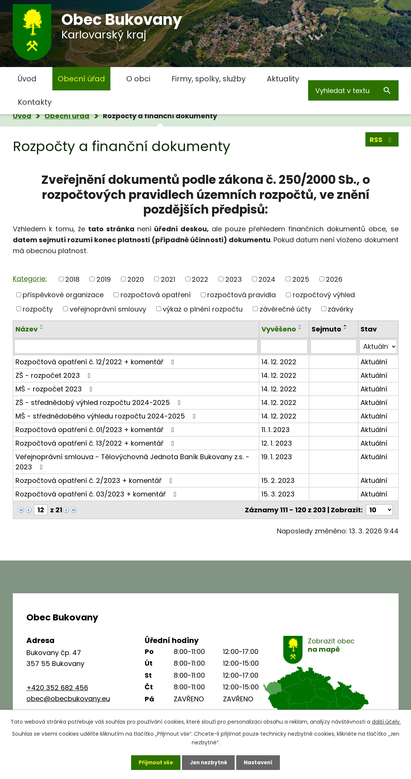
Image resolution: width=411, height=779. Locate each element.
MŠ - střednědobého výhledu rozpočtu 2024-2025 (107, 416)
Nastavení (261, 762)
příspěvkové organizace (63, 294)
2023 (233, 279)
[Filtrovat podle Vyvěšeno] (283, 346)
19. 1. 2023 (276, 456)
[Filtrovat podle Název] (136, 346)
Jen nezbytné (208, 762)
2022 (200, 279)
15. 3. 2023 (278, 494)
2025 (300, 279)
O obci (138, 78)
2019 (103, 279)
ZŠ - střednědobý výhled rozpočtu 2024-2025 (99, 402)
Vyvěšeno (278, 329)
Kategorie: (30, 278)
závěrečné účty (285, 308)
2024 (266, 279)
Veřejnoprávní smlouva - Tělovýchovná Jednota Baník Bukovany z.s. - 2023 (132, 462)
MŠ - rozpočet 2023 (55, 389)
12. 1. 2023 (276, 443)
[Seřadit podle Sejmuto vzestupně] (345, 325)
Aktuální (374, 362)
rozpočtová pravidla (241, 294)
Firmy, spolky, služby (208, 78)
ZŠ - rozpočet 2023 (54, 375)
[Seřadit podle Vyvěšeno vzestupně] (300, 325)
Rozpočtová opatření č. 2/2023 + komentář (95, 480)
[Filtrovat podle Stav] (378, 346)
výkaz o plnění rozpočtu (203, 308)
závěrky (340, 308)
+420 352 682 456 (57, 687)
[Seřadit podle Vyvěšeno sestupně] (300, 328)
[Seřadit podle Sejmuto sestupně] (345, 328)
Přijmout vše (153, 762)
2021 (168, 279)
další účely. (386, 720)
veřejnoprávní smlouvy (108, 308)
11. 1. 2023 (275, 429)
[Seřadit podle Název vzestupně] (42, 325)
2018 (72, 279)
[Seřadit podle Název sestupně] (42, 328)
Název (26, 329)
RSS (382, 140)
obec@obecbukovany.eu (68, 698)
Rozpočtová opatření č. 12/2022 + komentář (96, 362)
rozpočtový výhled (324, 294)
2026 (334, 279)
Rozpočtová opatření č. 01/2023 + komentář (96, 429)
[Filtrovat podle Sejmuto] (333, 346)
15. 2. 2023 (278, 480)
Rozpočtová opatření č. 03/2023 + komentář (97, 494)
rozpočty (38, 308)
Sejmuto (326, 329)
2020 (135, 279)
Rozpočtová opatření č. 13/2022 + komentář (96, 443)
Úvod (27, 78)
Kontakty (35, 102)
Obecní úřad (81, 78)
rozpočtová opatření (156, 294)
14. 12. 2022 (278, 362)
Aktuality (283, 78)
